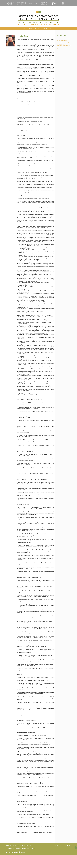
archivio (51, 28)
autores (44, 28)
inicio (25, 28)
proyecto (30, 28)
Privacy (29, 845)
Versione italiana (68, 6)
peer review (38, 28)
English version (61, 6)
